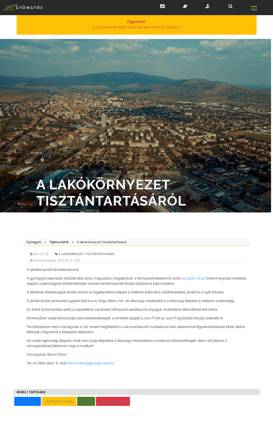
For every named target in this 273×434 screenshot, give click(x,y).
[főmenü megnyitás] (261, 8)
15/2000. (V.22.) (194, 278)
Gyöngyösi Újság (59, 401)
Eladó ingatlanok (113, 401)
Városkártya (27, 401)
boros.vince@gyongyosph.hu (91, 363)
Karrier (86, 401)
